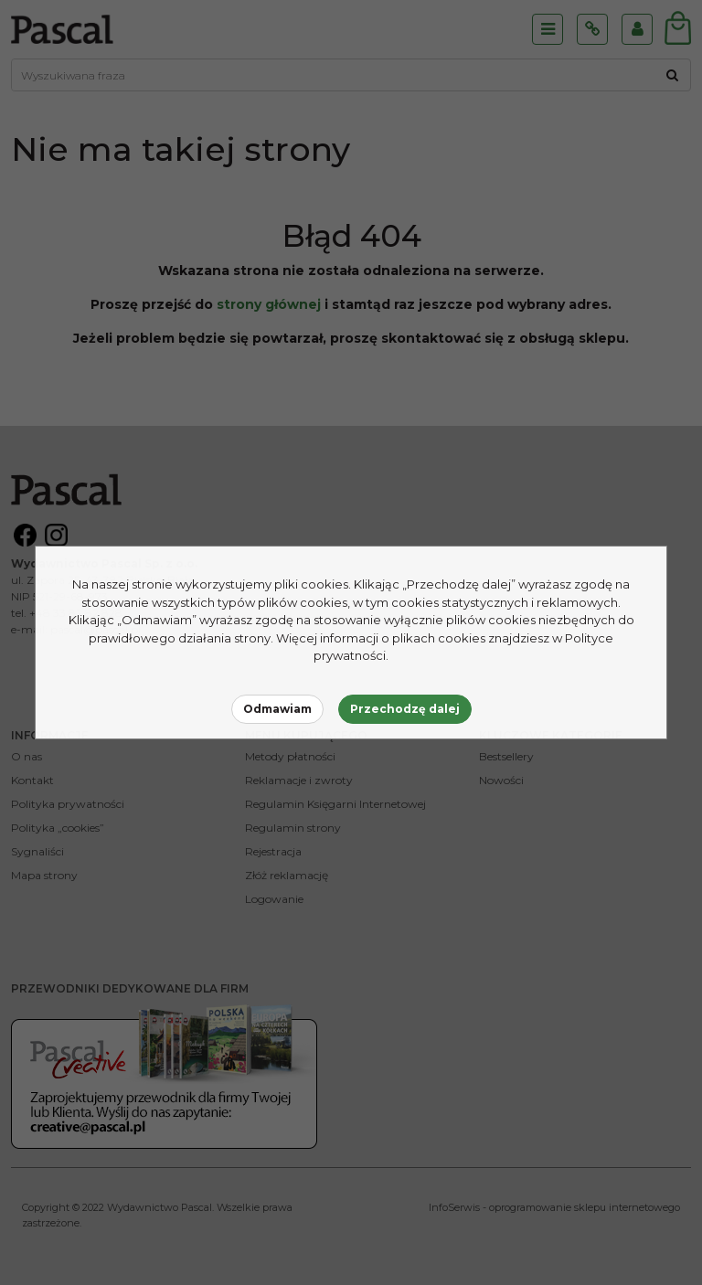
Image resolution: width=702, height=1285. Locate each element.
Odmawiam (277, 709)
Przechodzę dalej (405, 709)
